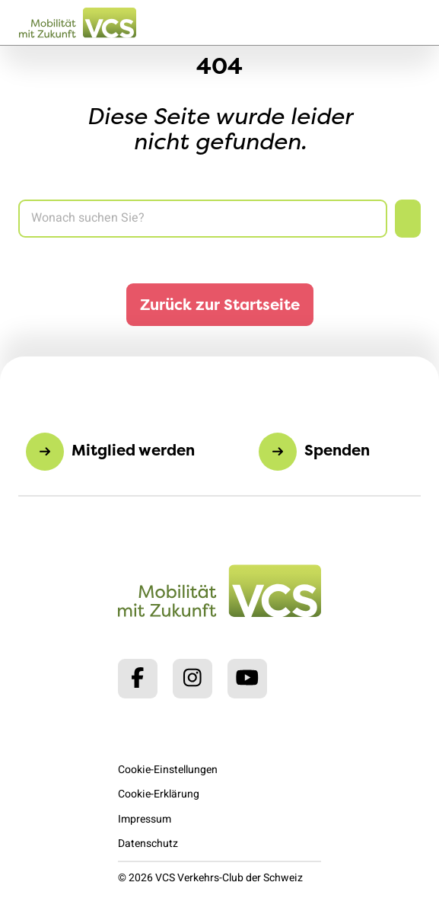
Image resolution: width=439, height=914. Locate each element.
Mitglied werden (133, 449)
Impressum (144, 819)
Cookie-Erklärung (158, 794)
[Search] (202, 219)
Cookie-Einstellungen (168, 770)
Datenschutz (148, 844)
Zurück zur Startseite (220, 304)
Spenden (337, 449)
